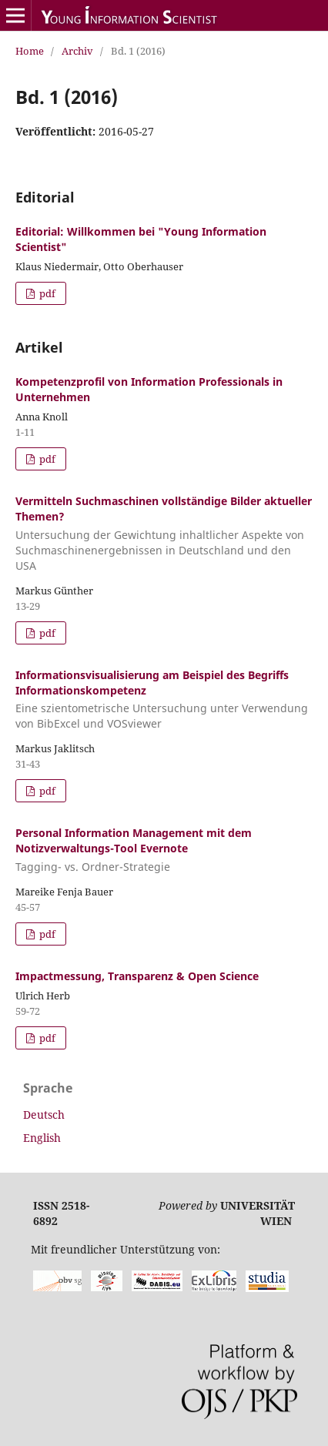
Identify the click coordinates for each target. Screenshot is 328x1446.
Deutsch (44, 1114)
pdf (46, 293)
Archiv (77, 51)
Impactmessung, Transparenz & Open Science (137, 976)
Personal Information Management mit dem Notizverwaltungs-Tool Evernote (164, 850)
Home (29, 51)
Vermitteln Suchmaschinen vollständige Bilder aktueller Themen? (164, 534)
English (42, 1137)
